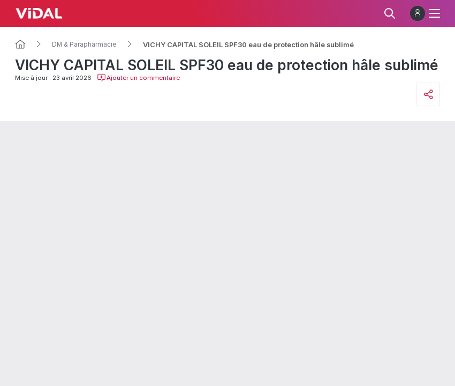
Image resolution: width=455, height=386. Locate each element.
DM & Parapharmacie (84, 44)
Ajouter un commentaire (138, 78)
